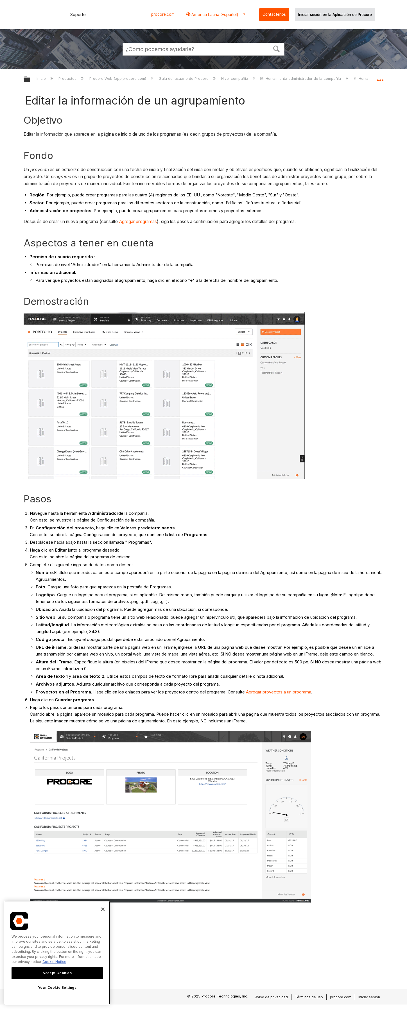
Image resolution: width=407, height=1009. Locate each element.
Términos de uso (309, 997)
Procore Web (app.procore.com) (118, 78)
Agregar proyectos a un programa (278, 692)
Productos (68, 78)
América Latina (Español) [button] (214, 14)
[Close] (103, 909)
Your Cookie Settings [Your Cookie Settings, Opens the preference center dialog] (57, 987)
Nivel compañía (235, 78)
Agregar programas (138, 221)
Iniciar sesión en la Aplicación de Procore (335, 14)
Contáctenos (274, 14)
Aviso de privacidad (271, 997)
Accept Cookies (57, 973)
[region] (57, 953)
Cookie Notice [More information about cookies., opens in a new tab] (54, 962)
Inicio (42, 78)
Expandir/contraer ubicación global (380, 78)
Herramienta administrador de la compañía (301, 78)
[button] (276, 48)
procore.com (163, 14)
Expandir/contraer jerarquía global (30, 80)
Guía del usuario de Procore (184, 78)
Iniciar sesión (369, 997)
